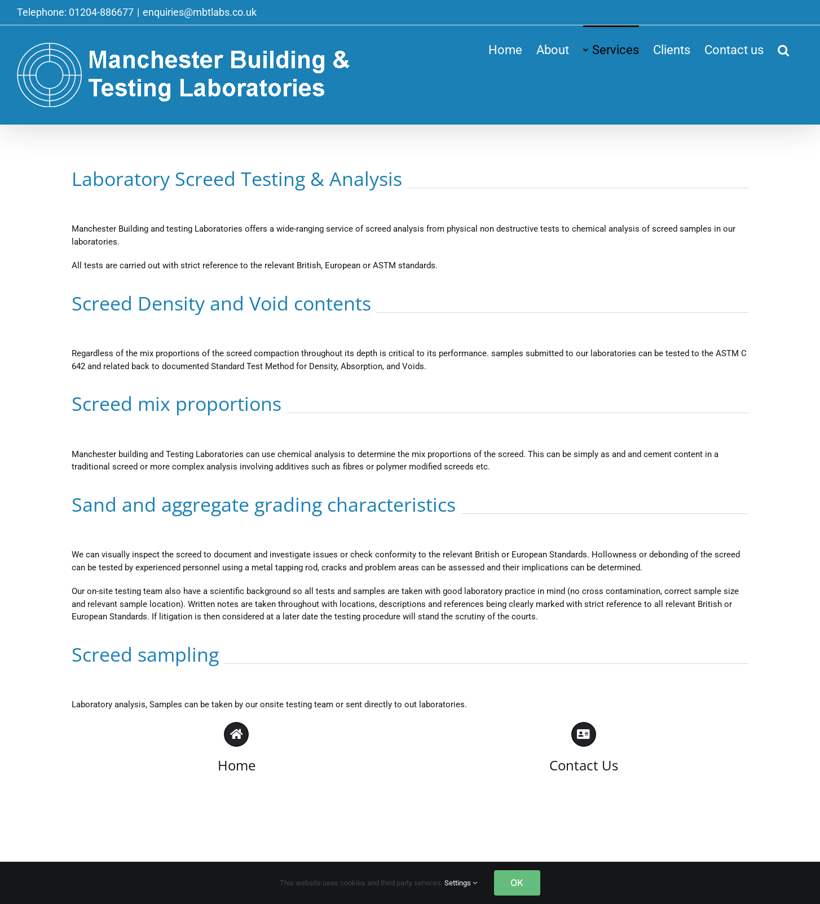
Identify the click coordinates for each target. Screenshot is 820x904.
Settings (460, 883)
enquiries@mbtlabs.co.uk (200, 12)
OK (516, 882)
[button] (783, 49)
